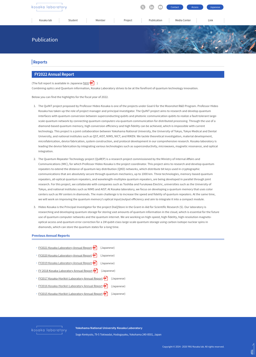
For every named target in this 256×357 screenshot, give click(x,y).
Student (73, 20)
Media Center (183, 20)
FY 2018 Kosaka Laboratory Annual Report (65, 270)
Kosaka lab (45, 20)
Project (128, 20)
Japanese (215, 7)
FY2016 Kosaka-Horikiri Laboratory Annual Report (70, 286)
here (86, 83)
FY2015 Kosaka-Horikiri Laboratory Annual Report (70, 294)
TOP (252, 352)
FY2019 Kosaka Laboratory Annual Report (65, 263)
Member (101, 20)
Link (210, 20)
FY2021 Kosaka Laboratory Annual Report (65, 248)
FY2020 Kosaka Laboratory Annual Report (65, 255)
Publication (155, 20)
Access (195, 7)
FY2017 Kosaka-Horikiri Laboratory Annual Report (70, 278)
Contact (175, 7)
